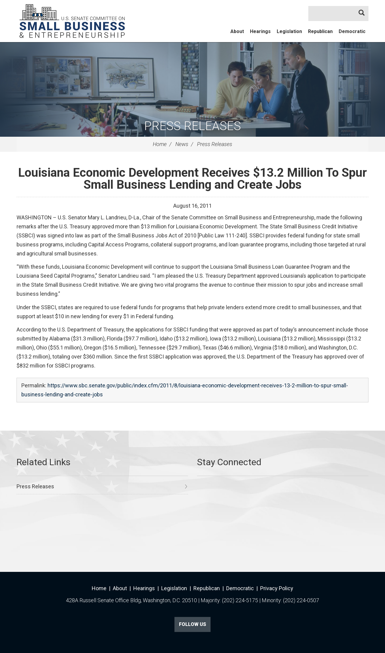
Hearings (260, 31)
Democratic (352, 31)
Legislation (289, 31)
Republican (320, 31)
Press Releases (192, 126)
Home (160, 144)
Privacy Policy (276, 588)
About (237, 31)
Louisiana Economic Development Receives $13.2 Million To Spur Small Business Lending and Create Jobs (192, 179)
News (181, 144)
